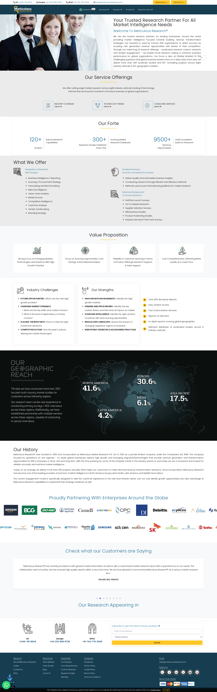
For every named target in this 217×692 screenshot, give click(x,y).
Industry (117, 9)
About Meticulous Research (24, 662)
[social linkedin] (176, 672)
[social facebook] (169, 672)
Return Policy (89, 673)
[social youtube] (190, 672)
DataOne (87, 9)
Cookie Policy (155, 690)
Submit (157, 642)
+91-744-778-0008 (81, 2)
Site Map (64, 677)
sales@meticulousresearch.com (109, 2)
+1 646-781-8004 (25, 2)
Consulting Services (69, 666)
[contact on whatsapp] (6, 685)
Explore (58, 106)
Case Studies (48, 666)
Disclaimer (88, 662)
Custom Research (68, 669)
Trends (130, 9)
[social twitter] (183, 672)
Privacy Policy (89, 666)
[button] (97, 598)
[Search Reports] (201, 57)
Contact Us (18, 669)
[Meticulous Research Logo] (22, 9)
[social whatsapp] (162, 672)
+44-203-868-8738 (53, 2)
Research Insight (68, 673)
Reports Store (145, 9)
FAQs (15, 673)
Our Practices (66, 662)
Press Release (48, 662)
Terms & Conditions (92, 677)
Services (104, 9)
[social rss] (197, 672)
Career (16, 666)
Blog (45, 669)
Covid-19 (46, 673)
